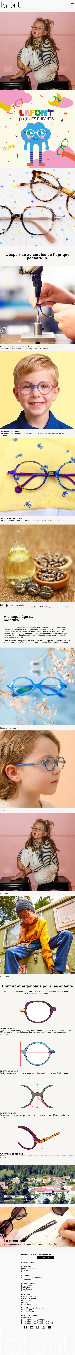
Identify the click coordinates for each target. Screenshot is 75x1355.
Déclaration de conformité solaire (35, 1321)
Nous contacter (27, 1311)
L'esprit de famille (28, 1298)
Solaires (24, 1270)
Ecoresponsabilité (28, 1296)
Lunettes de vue (28, 1268)
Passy (23, 1291)
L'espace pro (26, 1310)
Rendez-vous (26, 1285)
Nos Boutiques (27, 1275)
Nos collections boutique (31, 1277)
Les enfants (26, 1302)
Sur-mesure (26, 1279)
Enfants (24, 1272)
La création (26, 1300)
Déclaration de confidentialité (33, 1319)
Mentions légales (28, 1317)
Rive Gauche (26, 1289)
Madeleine (25, 1287)
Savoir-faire (26, 1304)
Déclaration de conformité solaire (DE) (37, 1323)
